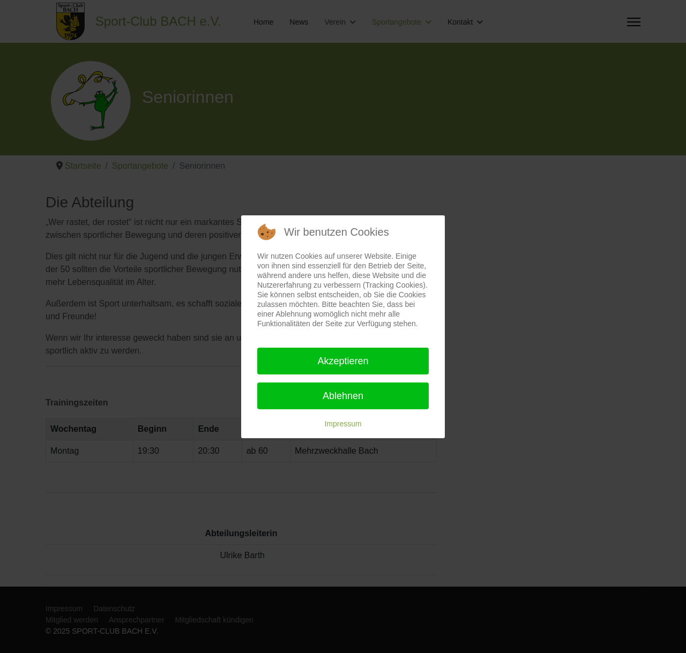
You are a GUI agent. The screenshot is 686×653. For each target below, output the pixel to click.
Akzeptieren (342, 361)
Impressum (342, 423)
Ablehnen (343, 396)
